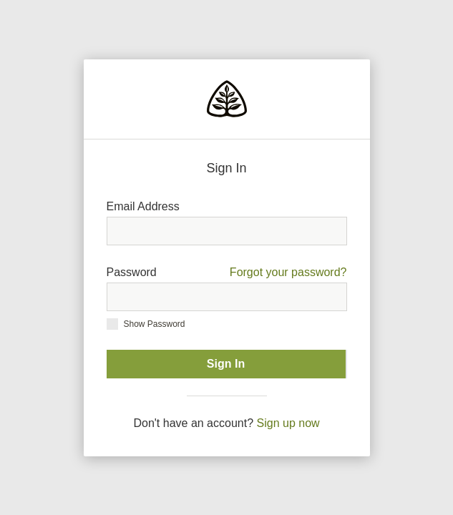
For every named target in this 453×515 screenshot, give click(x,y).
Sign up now (288, 423)
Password (227, 273)
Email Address (143, 206)
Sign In (226, 364)
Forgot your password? (288, 272)
